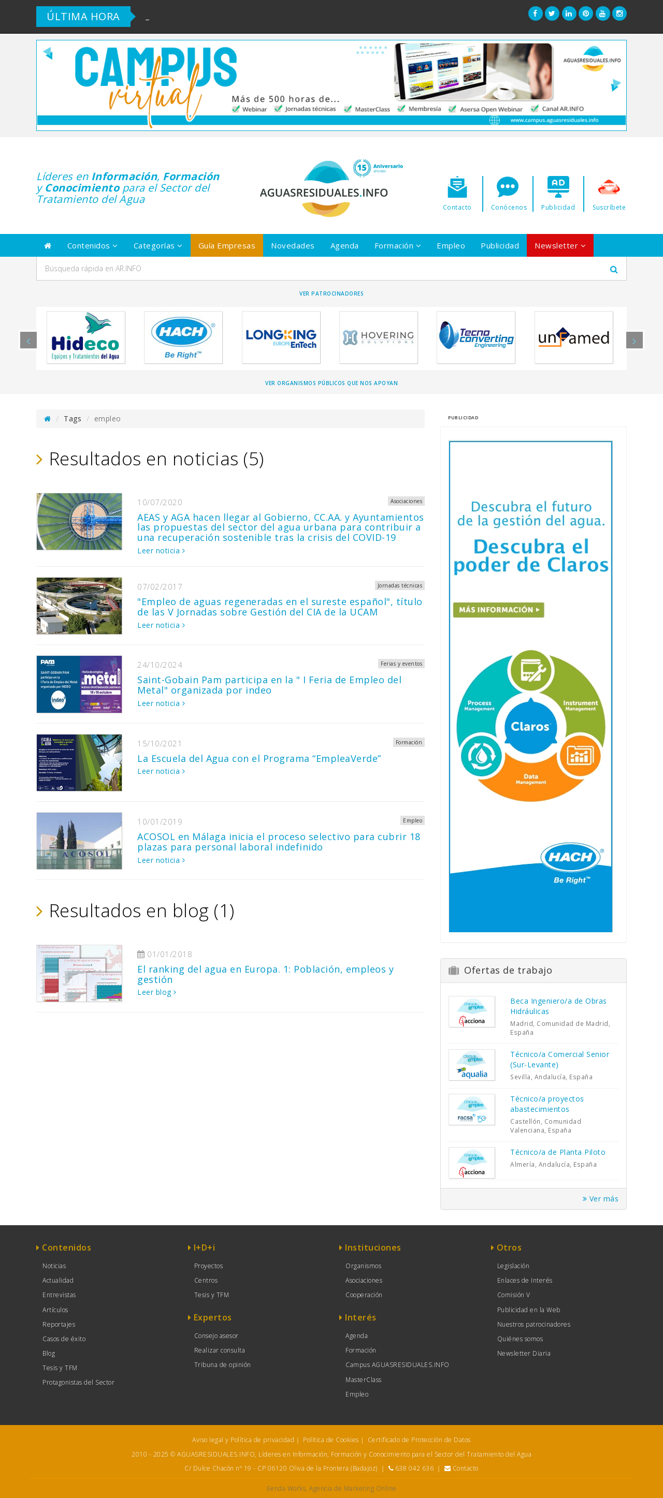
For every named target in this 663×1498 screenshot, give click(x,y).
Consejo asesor (216, 1335)
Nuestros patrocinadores (534, 1324)
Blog (48, 1353)
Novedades (293, 245)
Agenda (344, 245)
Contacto (466, 1468)
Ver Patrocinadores (331, 293)
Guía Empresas (227, 245)
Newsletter (560, 245)
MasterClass (363, 1379)
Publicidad (500, 245)
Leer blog (157, 992)
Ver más (601, 1198)
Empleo (451, 245)
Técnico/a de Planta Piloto (558, 1152)
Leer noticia (161, 550)
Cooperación (364, 1294)
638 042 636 (414, 1468)
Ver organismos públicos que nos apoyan (331, 383)
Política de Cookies (331, 1439)
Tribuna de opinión (222, 1364)
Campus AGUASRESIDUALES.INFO (397, 1364)
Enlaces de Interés (525, 1280)
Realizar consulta (220, 1350)
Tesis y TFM (60, 1367)
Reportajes (58, 1324)
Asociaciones (363, 1280)
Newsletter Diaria (524, 1353)
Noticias (54, 1265)
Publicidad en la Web (528, 1309)
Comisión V (513, 1294)
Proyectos (208, 1265)
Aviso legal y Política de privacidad (243, 1439)
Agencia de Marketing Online (353, 1488)
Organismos (363, 1265)
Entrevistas (59, 1294)
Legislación (513, 1265)
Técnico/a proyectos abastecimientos (547, 1104)
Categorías (158, 245)
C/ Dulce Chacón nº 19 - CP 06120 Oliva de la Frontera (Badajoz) (281, 1468)
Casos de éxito (63, 1338)
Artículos (55, 1309)
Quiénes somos (520, 1338)
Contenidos (92, 245)
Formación (398, 245)
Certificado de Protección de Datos (419, 1439)
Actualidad (58, 1280)
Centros (206, 1280)
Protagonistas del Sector (78, 1382)
